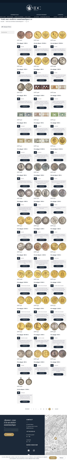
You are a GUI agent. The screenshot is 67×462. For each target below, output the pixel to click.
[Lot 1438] (42, 354)
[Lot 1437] (25, 354)
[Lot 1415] (58, 141)
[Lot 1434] (25, 326)
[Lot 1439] (58, 354)
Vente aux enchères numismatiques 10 (14, 21)
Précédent (27, 409)
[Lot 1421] (58, 193)
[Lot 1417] (42, 167)
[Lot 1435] (42, 326)
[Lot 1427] (58, 247)
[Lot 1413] (25, 141)
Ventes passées (10, 16)
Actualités (61, 16)
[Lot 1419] (25, 193)
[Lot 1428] (25, 274)
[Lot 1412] (58, 115)
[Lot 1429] (42, 274)
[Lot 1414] (42, 141)
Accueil (2, 21)
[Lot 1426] (42, 247)
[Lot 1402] (42, 35)
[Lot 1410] (25, 115)
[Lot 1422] (25, 221)
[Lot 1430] (58, 274)
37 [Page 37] (52, 409)
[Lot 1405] (42, 61)
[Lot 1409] (58, 87)
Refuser (61, 457)
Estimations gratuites (45, 16)
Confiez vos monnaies (18, 16)
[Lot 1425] (25, 247)
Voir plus (25, 54)
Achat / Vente (27, 16)
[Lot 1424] (58, 221)
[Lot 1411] (42, 115)
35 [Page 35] (46, 409)
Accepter (53, 457)
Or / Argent (36, 16)
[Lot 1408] (42, 87)
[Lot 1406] (58, 61)
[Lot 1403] (58, 35)
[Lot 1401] (25, 35)
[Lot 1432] (42, 300)
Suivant (56, 409)
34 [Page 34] (43, 409)
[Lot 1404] (25, 61)
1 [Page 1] (31, 409)
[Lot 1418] (58, 167)
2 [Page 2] (33, 409)
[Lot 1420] (42, 193)
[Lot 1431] (25, 300)
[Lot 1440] (25, 381)
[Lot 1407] (25, 87)
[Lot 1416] (25, 167)
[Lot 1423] (42, 221)
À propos (55, 16)
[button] (56, 438)
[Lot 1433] (58, 300)
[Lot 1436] (58, 326)
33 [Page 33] (40, 409)
